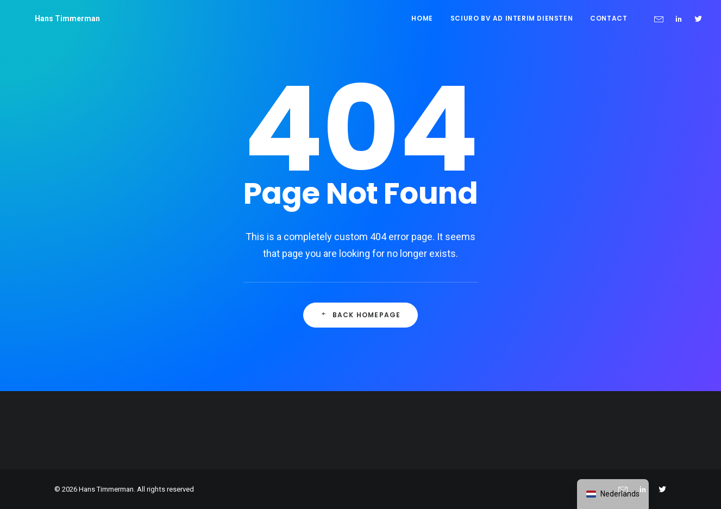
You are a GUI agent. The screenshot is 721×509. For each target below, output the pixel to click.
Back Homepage (361, 314)
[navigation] (613, 494)
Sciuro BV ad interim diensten (511, 18)
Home (421, 18)
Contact (608, 18)
